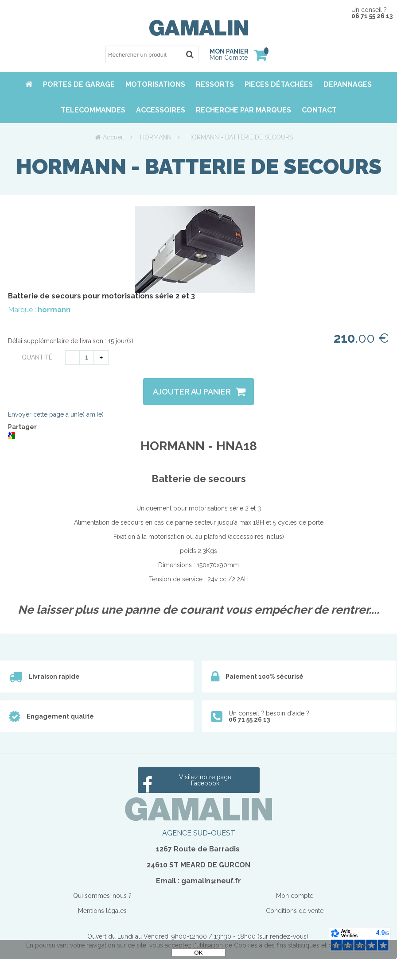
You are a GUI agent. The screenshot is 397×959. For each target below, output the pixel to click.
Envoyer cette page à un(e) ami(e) (56, 414)
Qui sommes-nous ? (102, 895)
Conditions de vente (294, 910)
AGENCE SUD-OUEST (198, 833)
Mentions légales (102, 910)
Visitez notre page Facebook (205, 780)
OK (198, 952)
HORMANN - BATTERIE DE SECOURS (198, 166)
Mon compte (294, 895)
